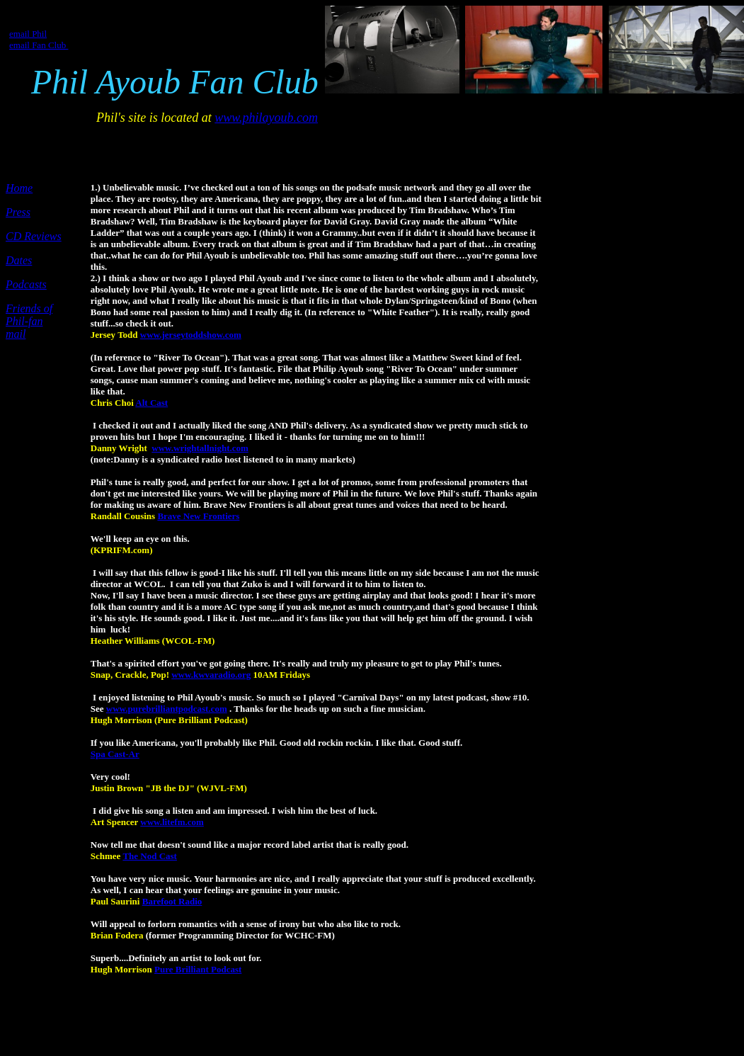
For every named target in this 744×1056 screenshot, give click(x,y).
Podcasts (26, 284)
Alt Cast (151, 402)
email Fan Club (38, 45)
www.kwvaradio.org (211, 674)
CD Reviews (34, 236)
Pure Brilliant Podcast (197, 969)
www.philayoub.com (266, 117)
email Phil (28, 33)
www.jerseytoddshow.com (190, 334)
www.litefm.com (172, 822)
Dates (19, 260)
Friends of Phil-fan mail (29, 321)
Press (18, 212)
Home (19, 188)
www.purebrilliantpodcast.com (166, 708)
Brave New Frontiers (198, 516)
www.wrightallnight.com (199, 448)
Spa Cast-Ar (115, 754)
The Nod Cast (149, 856)
